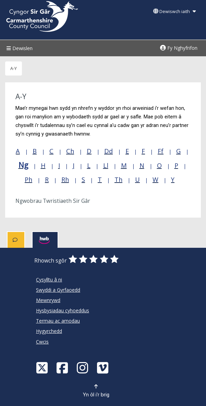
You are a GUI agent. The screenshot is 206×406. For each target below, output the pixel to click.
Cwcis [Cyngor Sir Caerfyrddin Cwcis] (42, 341)
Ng (23, 165)
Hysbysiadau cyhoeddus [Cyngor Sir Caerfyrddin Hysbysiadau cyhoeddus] (62, 310)
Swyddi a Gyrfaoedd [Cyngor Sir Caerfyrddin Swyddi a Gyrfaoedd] (58, 290)
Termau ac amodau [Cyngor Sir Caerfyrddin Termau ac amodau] (58, 320)
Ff (160, 151)
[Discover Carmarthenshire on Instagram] (83, 367)
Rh (65, 179)
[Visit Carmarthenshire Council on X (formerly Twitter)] (42, 367)
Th (118, 179)
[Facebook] (63, 367)
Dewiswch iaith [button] (174, 11)
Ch (70, 151)
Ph (28, 179)
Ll (105, 165)
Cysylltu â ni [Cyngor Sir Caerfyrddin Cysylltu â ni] (49, 279)
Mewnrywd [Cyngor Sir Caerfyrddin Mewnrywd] (48, 300)
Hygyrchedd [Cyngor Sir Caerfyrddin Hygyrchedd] (49, 331)
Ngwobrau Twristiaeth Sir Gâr (52, 201)
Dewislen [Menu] (19, 48)
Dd (108, 151)
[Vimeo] (103, 367)
